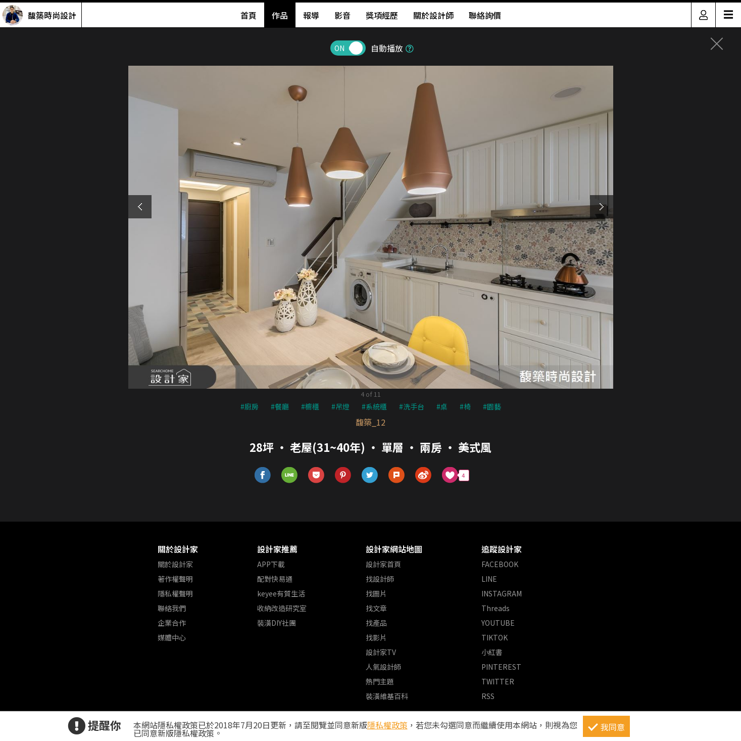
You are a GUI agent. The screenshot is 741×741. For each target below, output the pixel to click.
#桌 (442, 406)
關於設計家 (178, 549)
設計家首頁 (383, 564)
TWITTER (497, 681)
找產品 (376, 623)
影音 (342, 15)
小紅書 (492, 652)
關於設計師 (433, 15)
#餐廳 (280, 406)
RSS (488, 696)
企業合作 (172, 623)
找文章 (376, 608)
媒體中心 (172, 637)
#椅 (465, 406)
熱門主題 (380, 681)
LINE (489, 579)
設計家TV (381, 652)
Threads (495, 608)
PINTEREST (501, 667)
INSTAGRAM (501, 593)
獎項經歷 (382, 15)
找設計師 (380, 579)
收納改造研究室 (282, 608)
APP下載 (271, 564)
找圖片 (376, 593)
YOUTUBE (498, 623)
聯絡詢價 (485, 15)
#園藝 (492, 406)
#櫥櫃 (310, 406)
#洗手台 (411, 406)
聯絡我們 (172, 608)
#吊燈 (340, 406)
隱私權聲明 (175, 593)
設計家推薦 (277, 549)
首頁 (248, 15)
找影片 (376, 637)
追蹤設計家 (501, 549)
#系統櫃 (374, 406)
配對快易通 (274, 579)
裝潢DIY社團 (276, 623)
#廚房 (249, 406)
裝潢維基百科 (387, 696)
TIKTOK (494, 637)
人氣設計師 (383, 667)
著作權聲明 (175, 579)
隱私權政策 (387, 725)
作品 (280, 15)
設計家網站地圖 (394, 549)
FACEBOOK (499, 564)
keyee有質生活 (281, 593)
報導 (311, 15)
